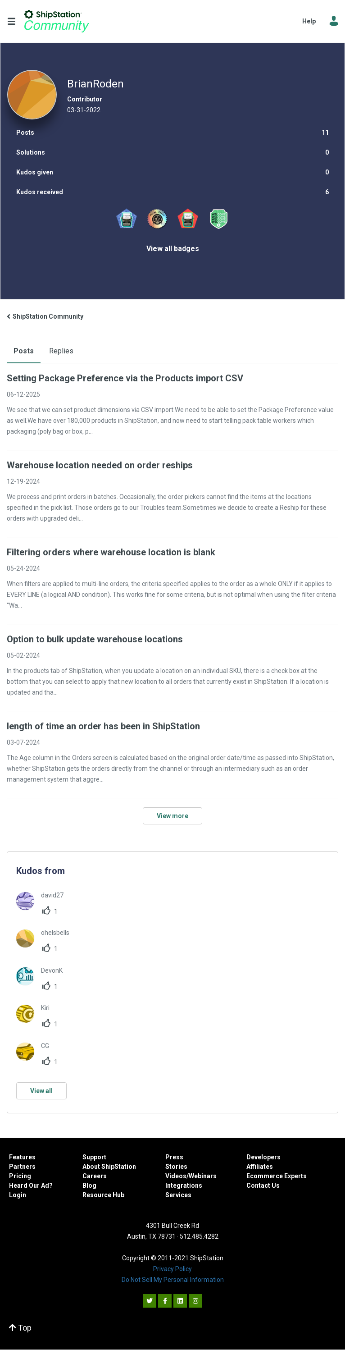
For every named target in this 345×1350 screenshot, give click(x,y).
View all (41, 1090)
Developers (263, 1157)
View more (172, 815)
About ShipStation (109, 1166)
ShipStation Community (57, 21)
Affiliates (259, 1166)
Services (178, 1195)
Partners (22, 1166)
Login (17, 1195)
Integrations (183, 1185)
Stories (176, 1166)
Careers (94, 1176)
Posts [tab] (24, 351)
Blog (89, 1185)
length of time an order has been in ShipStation (103, 726)
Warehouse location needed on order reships (100, 465)
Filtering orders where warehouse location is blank (111, 552)
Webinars (203, 1176)
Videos (175, 1176)
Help (309, 21)
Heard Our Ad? (31, 1185)
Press (174, 1157)
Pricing (20, 1176)
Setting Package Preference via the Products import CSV (125, 378)
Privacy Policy (172, 1268)
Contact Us (263, 1185)
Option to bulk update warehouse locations (95, 639)
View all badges (172, 248)
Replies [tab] (61, 351)
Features (22, 1157)
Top (20, 1327)
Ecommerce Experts (276, 1176)
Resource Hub (103, 1195)
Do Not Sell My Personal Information (173, 1279)
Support (94, 1157)
